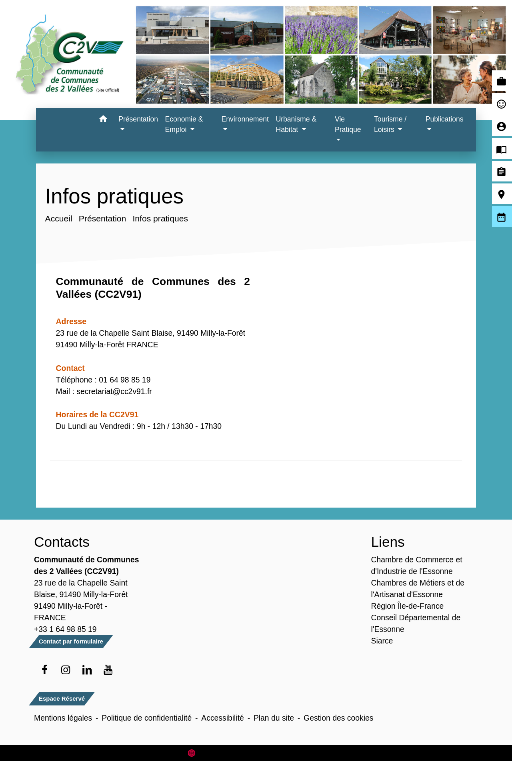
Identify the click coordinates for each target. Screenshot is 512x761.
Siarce (382, 640)
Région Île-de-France (407, 606)
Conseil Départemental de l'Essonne (416, 623)
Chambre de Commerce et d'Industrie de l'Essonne (416, 565)
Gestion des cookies (338, 717)
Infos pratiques (160, 218)
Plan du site (274, 717)
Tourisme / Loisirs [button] (390, 124)
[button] (103, 120)
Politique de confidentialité (147, 717)
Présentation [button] (138, 119)
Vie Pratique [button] (348, 124)
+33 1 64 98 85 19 (65, 629)
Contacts (62, 542)
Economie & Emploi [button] (184, 124)
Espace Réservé (62, 698)
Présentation (102, 218)
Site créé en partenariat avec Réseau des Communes (256, 753)
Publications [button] (445, 119)
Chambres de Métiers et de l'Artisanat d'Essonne (418, 588)
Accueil (58, 218)
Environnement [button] (245, 119)
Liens (388, 542)
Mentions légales (63, 717)
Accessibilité (222, 717)
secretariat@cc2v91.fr (114, 391)
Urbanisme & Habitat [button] (296, 124)
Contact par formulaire (71, 641)
